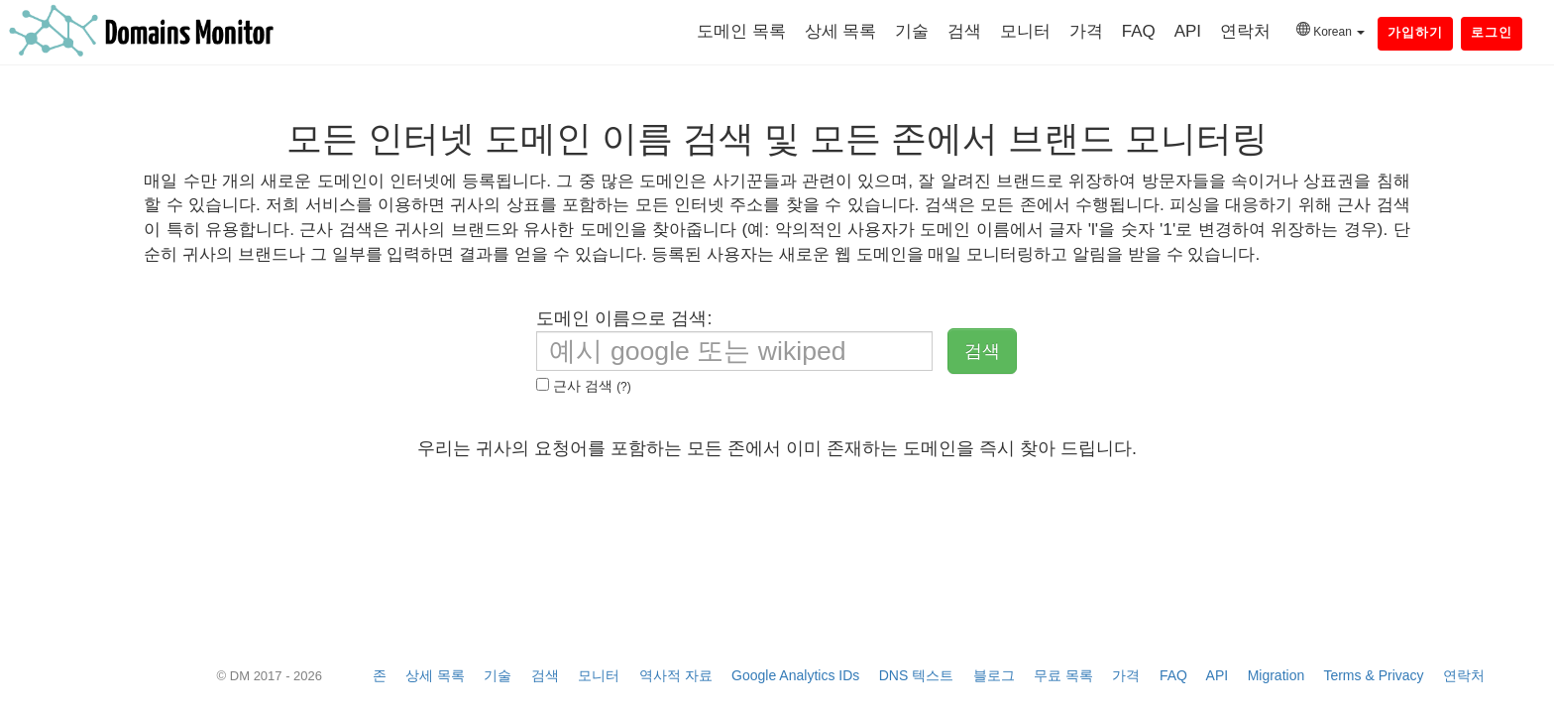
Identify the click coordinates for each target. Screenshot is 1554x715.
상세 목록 (841, 31)
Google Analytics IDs (795, 675)
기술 (912, 31)
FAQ (1139, 31)
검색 (964, 31)
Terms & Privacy (1373, 675)
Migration (1276, 675)
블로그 (994, 675)
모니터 (1025, 31)
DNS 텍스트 (916, 675)
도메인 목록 (741, 31)
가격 (1086, 31)
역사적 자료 (676, 675)
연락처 (1245, 31)
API (1187, 31)
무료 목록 (1063, 675)
